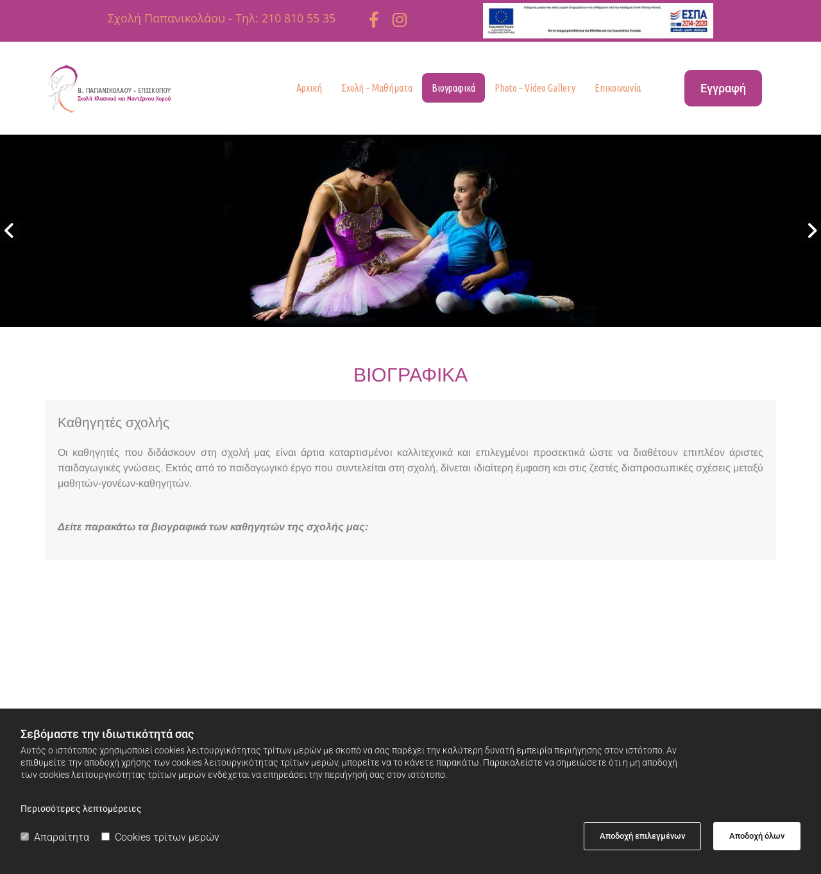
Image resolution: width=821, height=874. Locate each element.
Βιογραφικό (223, 638)
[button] (723, 88)
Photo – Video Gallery (535, 88)
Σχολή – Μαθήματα (376, 88)
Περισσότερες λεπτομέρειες (81, 808)
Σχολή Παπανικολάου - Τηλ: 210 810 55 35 (221, 18)
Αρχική (309, 88)
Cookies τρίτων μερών (160, 837)
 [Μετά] (810, 230)
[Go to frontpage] (129, 88)
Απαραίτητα (55, 837)
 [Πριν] (11, 230)
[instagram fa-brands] (399, 19)
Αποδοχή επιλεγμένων (642, 836)
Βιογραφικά (453, 88)
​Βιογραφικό (567, 636)
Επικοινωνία (618, 88)
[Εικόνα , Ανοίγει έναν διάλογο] (410, 231)
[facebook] (374, 19)
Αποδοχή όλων (756, 836)
